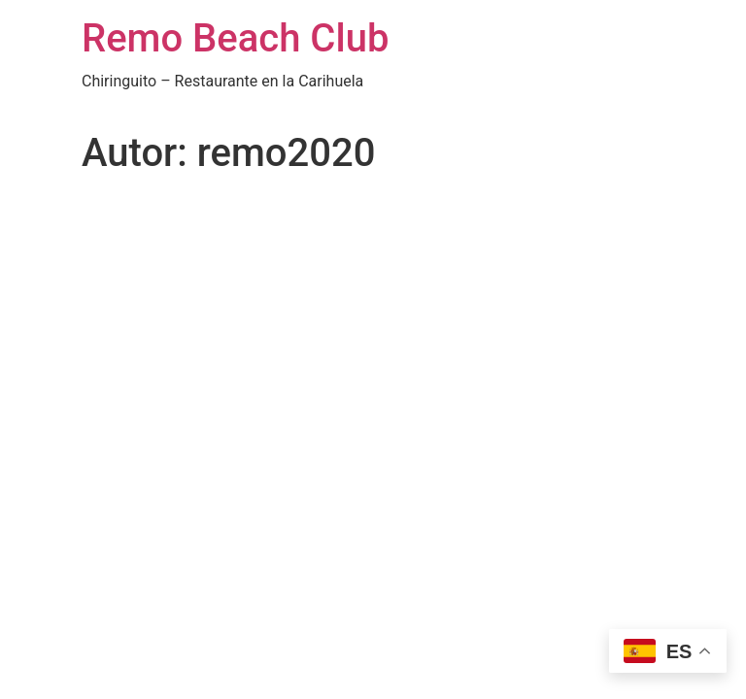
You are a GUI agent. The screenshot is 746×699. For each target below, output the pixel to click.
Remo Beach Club (235, 38)
